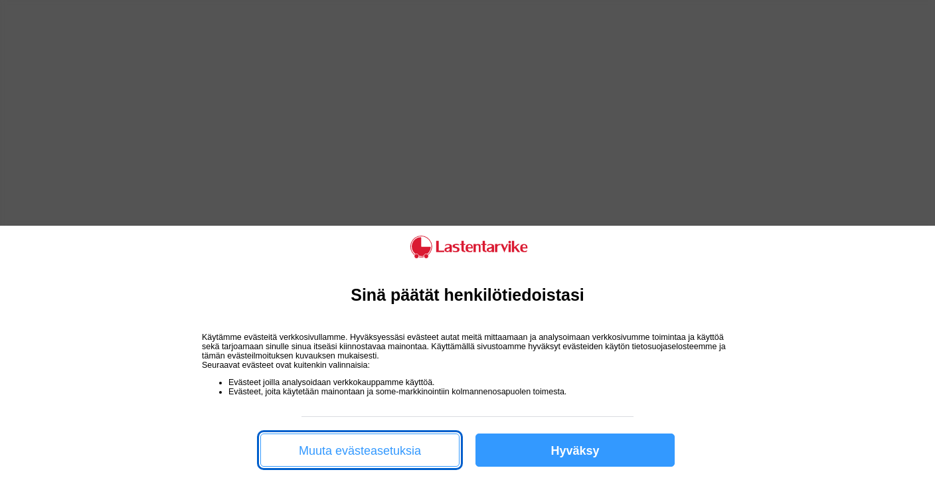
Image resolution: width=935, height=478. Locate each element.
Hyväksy (575, 450)
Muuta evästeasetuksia (360, 450)
